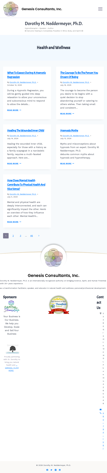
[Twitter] (51, 470)
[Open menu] (100, 9)
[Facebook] (47, 470)
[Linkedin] (60, 470)
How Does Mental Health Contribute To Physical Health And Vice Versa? (26, 185)
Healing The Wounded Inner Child (25, 130)
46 (31, 235)
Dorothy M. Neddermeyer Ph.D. (23, 82)
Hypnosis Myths (69, 130)
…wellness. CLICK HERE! (12, 368)
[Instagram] (55, 470)
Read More (14, 110)
